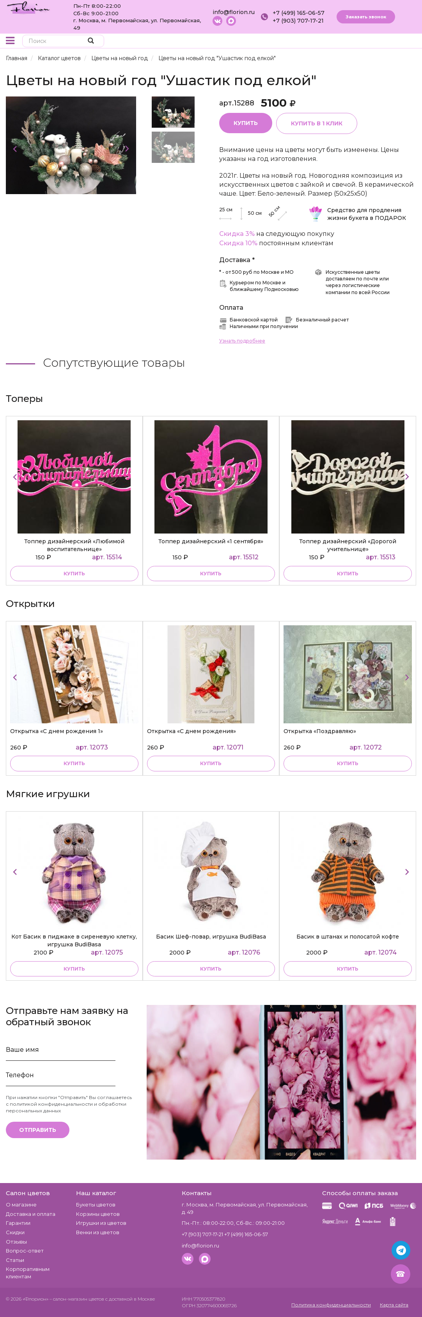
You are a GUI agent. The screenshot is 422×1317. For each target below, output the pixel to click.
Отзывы (16, 1241)
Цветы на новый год (119, 58)
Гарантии (18, 1223)
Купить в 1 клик (316, 123)
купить (74, 573)
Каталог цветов (59, 58)
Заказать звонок (366, 17)
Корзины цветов (98, 1214)
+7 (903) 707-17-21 (298, 20)
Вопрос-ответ (25, 1250)
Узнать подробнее (242, 341)
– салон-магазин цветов (77, 1299)
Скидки (15, 1232)
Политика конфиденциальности (331, 1305)
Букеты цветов (95, 1204)
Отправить (37, 1129)
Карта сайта (394, 1305)
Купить (246, 123)
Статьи (15, 1260)
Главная (16, 58)
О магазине (21, 1204)
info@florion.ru (234, 12)
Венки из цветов (97, 1232)
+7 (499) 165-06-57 (298, 12)
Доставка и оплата (30, 1214)
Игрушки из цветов (101, 1223)
